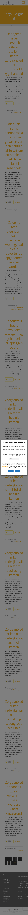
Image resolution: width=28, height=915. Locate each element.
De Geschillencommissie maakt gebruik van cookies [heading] (14, 443)
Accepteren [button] (10, 470)
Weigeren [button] (18, 470)
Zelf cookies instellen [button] (14, 458)
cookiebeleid (5, 466)
